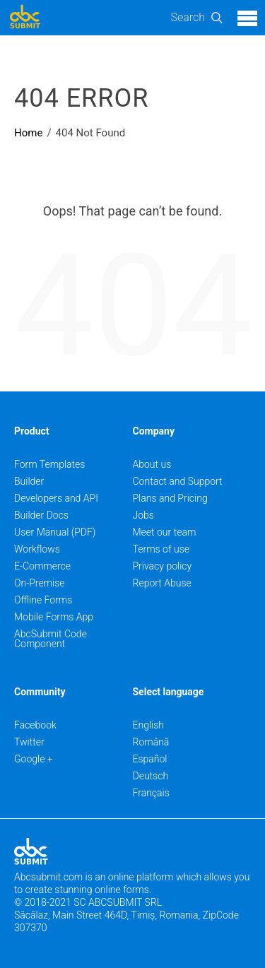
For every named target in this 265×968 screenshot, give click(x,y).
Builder (29, 481)
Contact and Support (178, 481)
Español (150, 759)
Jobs (143, 515)
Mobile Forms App (53, 616)
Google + (33, 759)
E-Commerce (42, 566)
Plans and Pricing (170, 498)
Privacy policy (162, 566)
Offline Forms (43, 600)
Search (187, 17)
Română (151, 742)
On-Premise (39, 583)
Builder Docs (41, 515)
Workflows (37, 549)
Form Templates (49, 464)
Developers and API (56, 498)
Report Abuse (162, 583)
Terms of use (161, 549)
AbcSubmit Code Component (50, 638)
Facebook (35, 725)
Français (151, 792)
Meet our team (164, 532)
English (149, 725)
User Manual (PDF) (54, 532)
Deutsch (151, 775)
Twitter (29, 742)
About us (152, 464)
